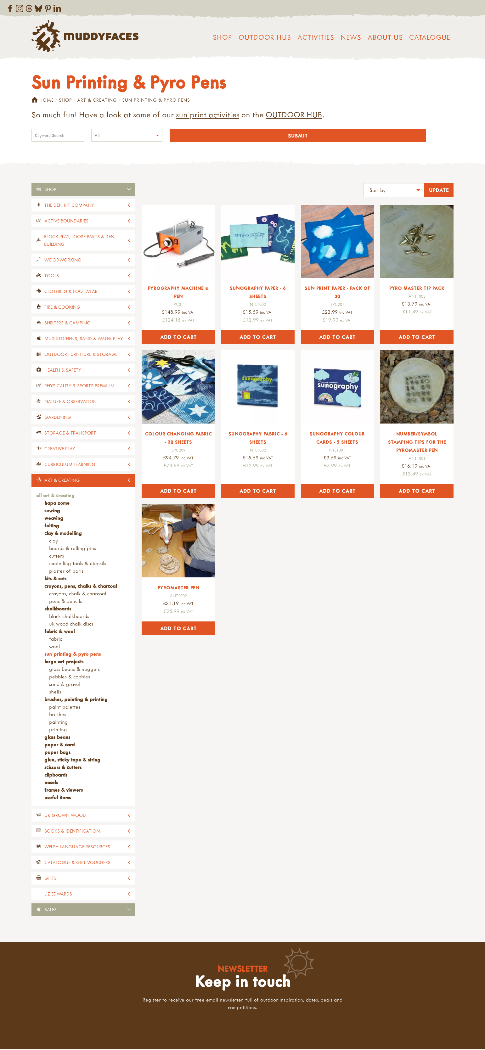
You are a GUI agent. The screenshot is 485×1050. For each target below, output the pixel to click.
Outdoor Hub (265, 37)
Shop (222, 37)
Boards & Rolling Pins (72, 549)
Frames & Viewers (63, 791)
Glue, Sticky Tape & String (72, 760)
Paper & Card (59, 745)
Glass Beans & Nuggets (74, 670)
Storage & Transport (70, 434)
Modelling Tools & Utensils (77, 564)
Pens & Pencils (65, 602)
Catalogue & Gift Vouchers (77, 863)
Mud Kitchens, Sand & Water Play (83, 339)
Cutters (56, 556)
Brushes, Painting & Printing (76, 700)
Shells (55, 692)
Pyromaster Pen (178, 589)
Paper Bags (57, 753)
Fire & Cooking (62, 308)
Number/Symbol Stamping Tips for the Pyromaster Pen (417, 443)
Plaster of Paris (66, 572)
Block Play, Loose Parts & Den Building (79, 241)
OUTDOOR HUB (294, 114)
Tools (51, 276)
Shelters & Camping (67, 324)
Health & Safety (62, 371)
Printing (58, 730)
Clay (53, 541)
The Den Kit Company (69, 206)
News (351, 37)
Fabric (55, 640)
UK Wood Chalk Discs (71, 624)
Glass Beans (57, 738)
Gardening (57, 418)
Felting (51, 526)
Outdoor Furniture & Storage (80, 355)
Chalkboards (57, 609)
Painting (58, 723)
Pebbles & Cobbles (69, 677)
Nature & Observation (70, 402)
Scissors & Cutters (63, 768)
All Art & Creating (55, 496)
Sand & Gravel (64, 685)
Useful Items (57, 798)
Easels (51, 783)
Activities (315, 37)
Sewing (52, 511)
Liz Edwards (58, 895)
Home (42, 100)
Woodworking (63, 261)
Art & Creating (97, 100)
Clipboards (55, 775)
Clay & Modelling (63, 534)
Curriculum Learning (69, 465)
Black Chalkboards (69, 617)
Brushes (57, 715)
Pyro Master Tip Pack (416, 289)
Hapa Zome (57, 504)
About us (385, 37)
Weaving (53, 519)
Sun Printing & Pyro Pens (72, 655)
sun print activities (207, 114)
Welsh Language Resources (77, 848)
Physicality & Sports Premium (79, 387)
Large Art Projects (63, 662)
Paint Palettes (64, 708)
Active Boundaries (66, 222)
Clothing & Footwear (71, 292)
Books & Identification (72, 832)
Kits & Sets (55, 579)
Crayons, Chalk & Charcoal (77, 594)
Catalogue (429, 37)
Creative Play (59, 449)
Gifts (50, 879)
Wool (54, 647)
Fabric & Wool (59, 632)
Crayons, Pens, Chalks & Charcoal (80, 587)
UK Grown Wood (65, 816)
